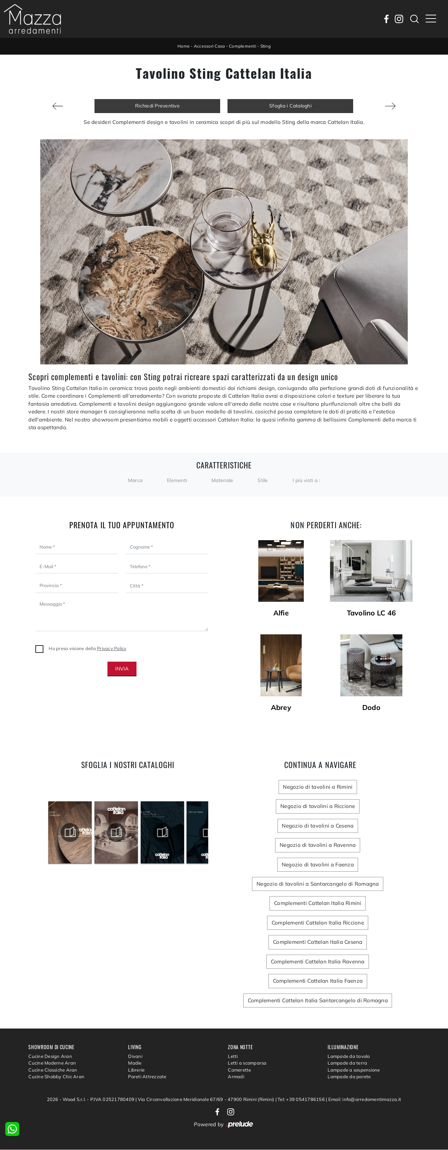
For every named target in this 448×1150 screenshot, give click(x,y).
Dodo (371, 707)
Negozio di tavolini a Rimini (317, 786)
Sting (265, 46)
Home (183, 46)
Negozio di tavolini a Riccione (317, 806)
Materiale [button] (222, 480)
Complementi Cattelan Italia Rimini (318, 903)
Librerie (136, 1070)
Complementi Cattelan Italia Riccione (318, 922)
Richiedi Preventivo (157, 106)
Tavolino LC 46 (371, 613)
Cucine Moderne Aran (52, 1063)
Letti (233, 1056)
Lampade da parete (349, 1077)
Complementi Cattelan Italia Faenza (318, 981)
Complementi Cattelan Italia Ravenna (318, 961)
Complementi (242, 46)
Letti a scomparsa (247, 1063)
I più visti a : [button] (306, 480)
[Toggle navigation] (431, 19)
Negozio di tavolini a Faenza (318, 864)
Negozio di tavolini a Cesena (318, 825)
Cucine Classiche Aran (52, 1070)
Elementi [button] (177, 480)
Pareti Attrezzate (147, 1077)
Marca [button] (135, 480)
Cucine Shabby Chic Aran (56, 1077)
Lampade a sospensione (354, 1070)
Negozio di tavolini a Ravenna (318, 845)
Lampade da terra (347, 1063)
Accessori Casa (209, 46)
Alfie (281, 613)
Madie (134, 1063)
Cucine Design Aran (50, 1056)
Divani (135, 1056)
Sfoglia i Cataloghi (290, 106)
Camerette (239, 1070)
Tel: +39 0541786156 (302, 1099)
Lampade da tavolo (349, 1056)
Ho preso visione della (87, 648)
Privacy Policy (112, 648)
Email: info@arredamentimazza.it (364, 1099)
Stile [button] (263, 480)
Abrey (281, 707)
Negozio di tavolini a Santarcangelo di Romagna (318, 883)
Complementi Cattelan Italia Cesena (318, 942)
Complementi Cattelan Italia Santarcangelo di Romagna (318, 1000)
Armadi (236, 1077)
